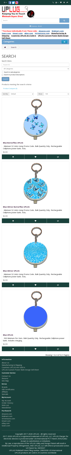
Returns (5, 378)
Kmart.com (6, 421)
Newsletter (6, 407)
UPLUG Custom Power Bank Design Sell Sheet (20, 370)
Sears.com (6, 425)
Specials (5, 394)
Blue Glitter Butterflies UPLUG (16, 207)
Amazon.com (7, 414)
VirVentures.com (8, 418)
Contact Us (6, 376)
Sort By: (5, 94)
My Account (6, 400)
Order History (7, 403)
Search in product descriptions (13, 75)
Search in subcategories (11, 72)
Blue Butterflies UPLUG (13, 143)
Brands (4, 387)
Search (13, 47)
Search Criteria (6, 61)
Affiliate (5, 392)
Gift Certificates (8, 389)
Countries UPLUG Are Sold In (13, 367)
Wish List (5, 405)
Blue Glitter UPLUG (11, 271)
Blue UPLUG (8, 335)
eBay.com (6, 423)
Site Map (5, 381)
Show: (40, 94)
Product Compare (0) (10, 89)
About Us (5, 362)
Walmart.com (7, 416)
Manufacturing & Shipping (12, 365)
